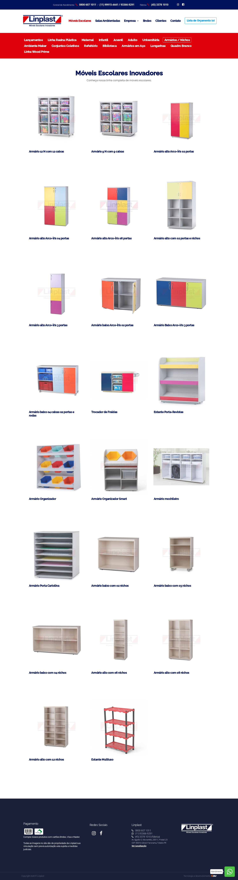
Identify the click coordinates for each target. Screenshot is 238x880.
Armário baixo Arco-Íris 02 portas (112, 325)
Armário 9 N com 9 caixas (107, 151)
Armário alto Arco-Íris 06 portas (111, 238)
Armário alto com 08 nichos (171, 672)
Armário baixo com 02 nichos (110, 585)
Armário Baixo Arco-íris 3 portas (174, 325)
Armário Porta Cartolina (44, 585)
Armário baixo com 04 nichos (47, 672)
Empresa (131, 20)
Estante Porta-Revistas (168, 412)
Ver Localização (139, 845)
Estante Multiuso (102, 759)
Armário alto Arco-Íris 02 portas (174, 151)
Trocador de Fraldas (104, 412)
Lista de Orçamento (201, 20)
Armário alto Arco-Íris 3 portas (48, 325)
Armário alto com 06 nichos (109, 672)
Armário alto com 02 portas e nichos (177, 238)
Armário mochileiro (166, 499)
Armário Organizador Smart (109, 499)
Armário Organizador (42, 499)
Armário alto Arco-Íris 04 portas (49, 238)
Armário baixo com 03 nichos (172, 585)
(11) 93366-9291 (142, 833)
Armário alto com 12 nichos (46, 759)
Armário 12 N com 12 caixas (46, 151)
